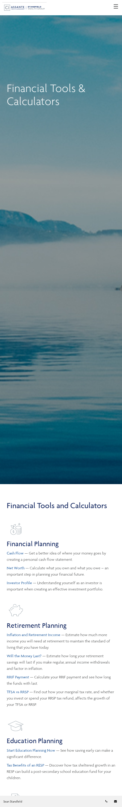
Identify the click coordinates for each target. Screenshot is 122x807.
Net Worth (16, 568)
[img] (61, 242)
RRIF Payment (18, 677)
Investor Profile (20, 582)
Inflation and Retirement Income (34, 634)
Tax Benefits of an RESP (25, 765)
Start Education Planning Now (31, 750)
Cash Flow (16, 553)
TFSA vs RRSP (18, 691)
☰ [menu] (115, 6)
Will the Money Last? (24, 655)
